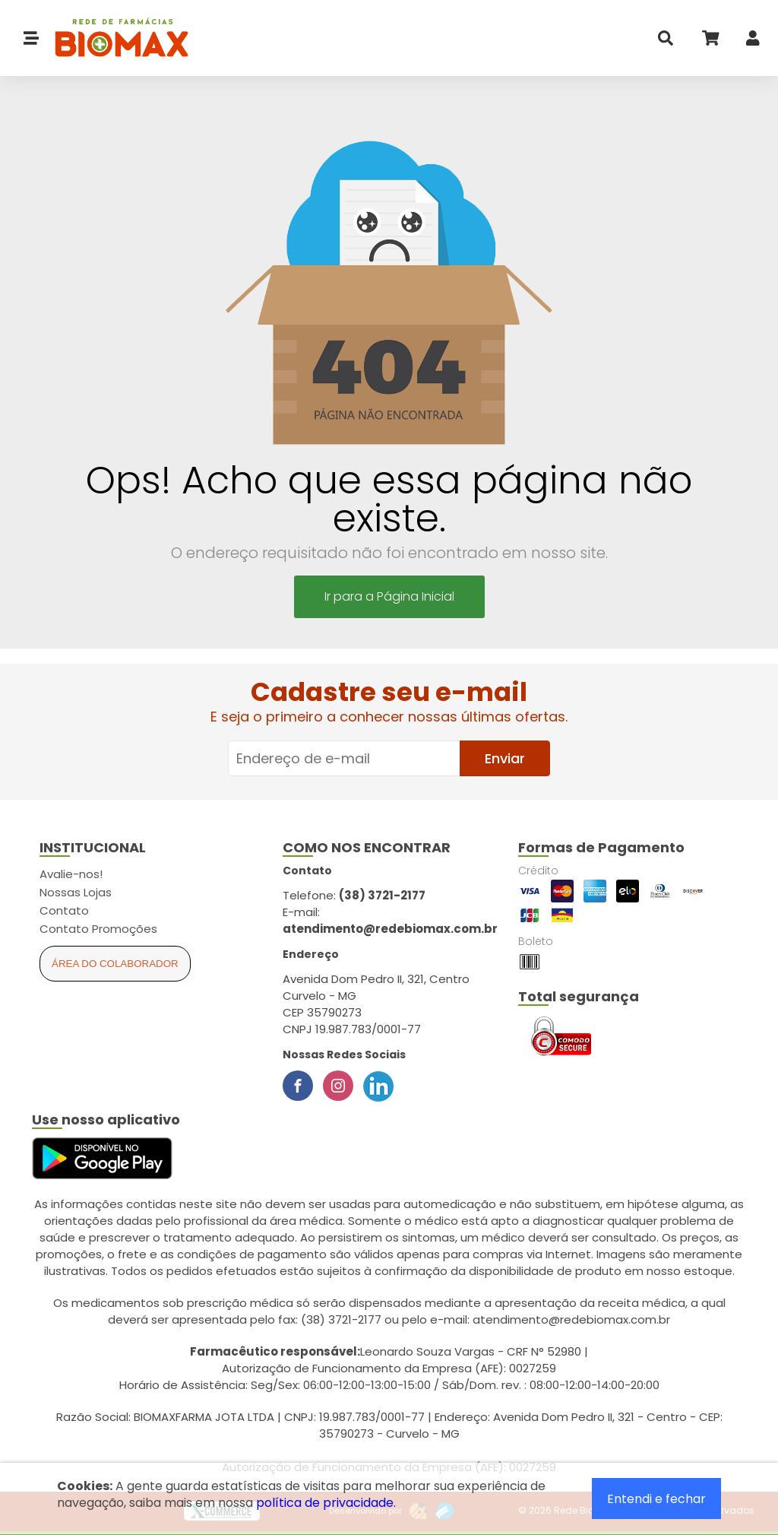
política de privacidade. (326, 1502)
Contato (64, 910)
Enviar (505, 758)
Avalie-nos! (71, 874)
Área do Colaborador (115, 963)
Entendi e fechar (656, 1499)
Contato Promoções (98, 929)
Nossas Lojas (76, 892)
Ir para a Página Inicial (389, 596)
